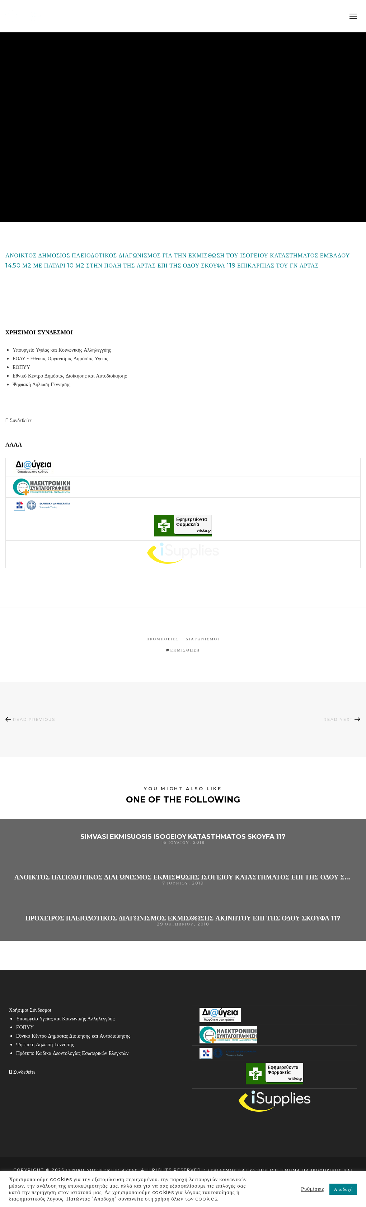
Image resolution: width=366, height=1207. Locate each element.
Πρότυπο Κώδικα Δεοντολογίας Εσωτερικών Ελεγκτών (72, 1053)
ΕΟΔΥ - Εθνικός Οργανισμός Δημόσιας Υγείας (60, 358)
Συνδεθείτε (18, 420)
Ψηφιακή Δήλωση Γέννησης (41, 384)
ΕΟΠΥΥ (21, 367)
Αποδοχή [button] (343, 1189)
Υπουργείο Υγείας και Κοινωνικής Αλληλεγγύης (62, 350)
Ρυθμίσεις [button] (312, 1189)
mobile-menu (353, 16)
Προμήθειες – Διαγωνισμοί (183, 638)
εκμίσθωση (185, 650)
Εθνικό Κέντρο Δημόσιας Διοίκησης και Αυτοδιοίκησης (70, 375)
